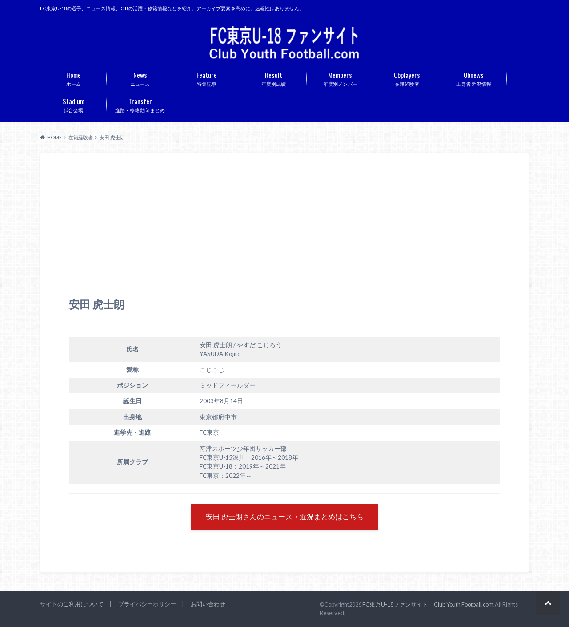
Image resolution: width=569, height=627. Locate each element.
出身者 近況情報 (473, 78)
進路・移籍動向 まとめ (140, 104)
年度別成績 (273, 78)
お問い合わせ (208, 604)
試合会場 (73, 104)
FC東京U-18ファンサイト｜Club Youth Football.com (427, 604)
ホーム (73, 78)
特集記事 (206, 78)
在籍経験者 (406, 78)
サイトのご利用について (72, 604)
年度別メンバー (340, 78)
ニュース (140, 78)
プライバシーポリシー (147, 604)
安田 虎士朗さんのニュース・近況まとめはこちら (285, 517)
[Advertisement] (284, 231)
